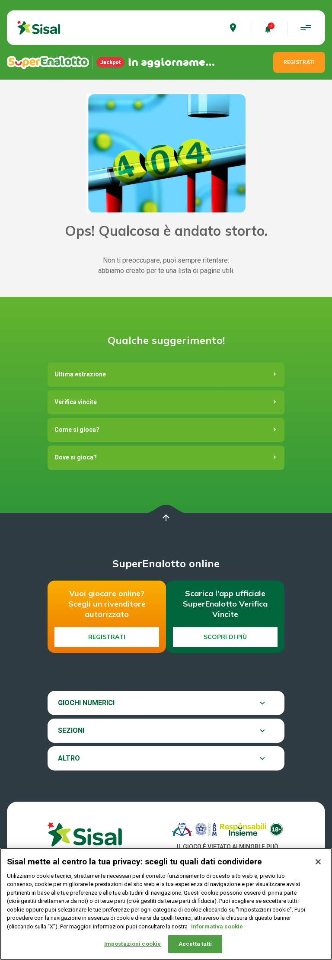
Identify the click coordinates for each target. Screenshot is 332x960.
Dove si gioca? (75, 457)
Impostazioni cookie (132, 944)
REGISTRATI (299, 62)
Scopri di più (225, 637)
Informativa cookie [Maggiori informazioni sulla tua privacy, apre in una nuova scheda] (217, 927)
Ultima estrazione (80, 374)
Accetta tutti (195, 944)
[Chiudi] (318, 862)
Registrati (106, 637)
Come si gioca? (76, 429)
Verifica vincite (75, 401)
